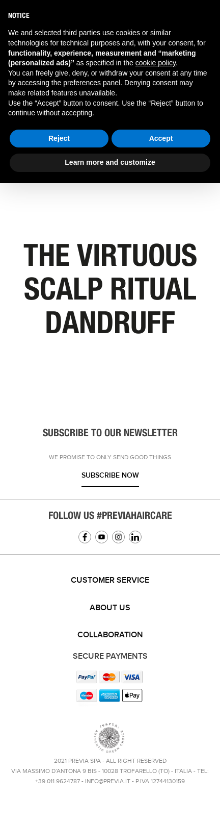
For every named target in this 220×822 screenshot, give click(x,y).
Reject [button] (59, 138)
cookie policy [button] (155, 63)
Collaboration (110, 635)
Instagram (118, 537)
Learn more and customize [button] (110, 162)
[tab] (110, 580)
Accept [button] (161, 138)
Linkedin (135, 537)
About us (110, 608)
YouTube (101, 537)
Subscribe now (110, 475)
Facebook (85, 537)
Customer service (110, 580)
